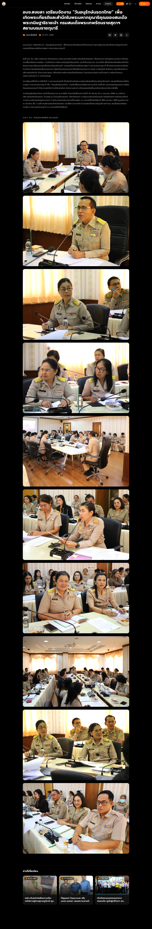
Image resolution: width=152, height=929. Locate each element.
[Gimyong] (4, 4)
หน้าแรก (67, 3)
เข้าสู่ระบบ (144, 3)
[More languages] (136, 4)
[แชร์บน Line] (121, 35)
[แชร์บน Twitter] (115, 35)
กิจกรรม (89, 3)
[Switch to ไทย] (120, 3)
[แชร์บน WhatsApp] (126, 35)
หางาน (98, 3)
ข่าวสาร (108, 4)
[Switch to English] (128, 3)
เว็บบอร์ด (77, 3)
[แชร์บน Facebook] (109, 35)
